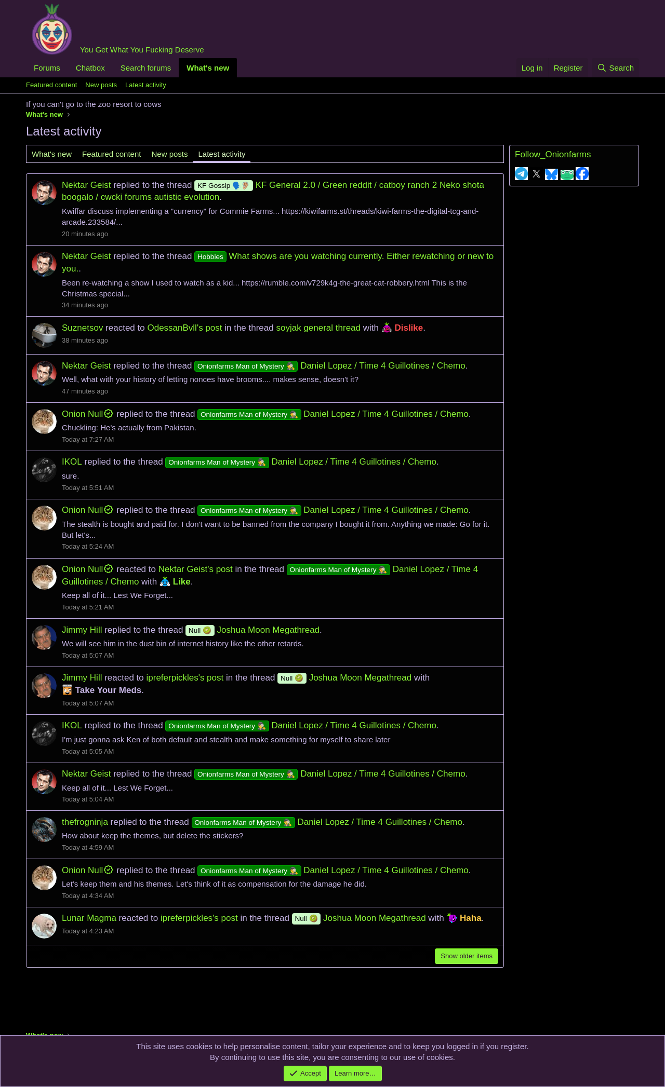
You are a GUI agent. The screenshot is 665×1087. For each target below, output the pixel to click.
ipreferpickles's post (185, 678)
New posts (101, 85)
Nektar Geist (86, 185)
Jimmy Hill (82, 630)
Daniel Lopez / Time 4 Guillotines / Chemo (329, 366)
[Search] (615, 67)
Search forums (146, 67)
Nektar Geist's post (195, 569)
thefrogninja (85, 822)
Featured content (51, 85)
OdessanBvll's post (184, 328)
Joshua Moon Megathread (252, 630)
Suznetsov (82, 328)
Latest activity (145, 85)
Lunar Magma (89, 918)
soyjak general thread (318, 328)
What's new (208, 67)
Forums (47, 67)
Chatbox (90, 67)
